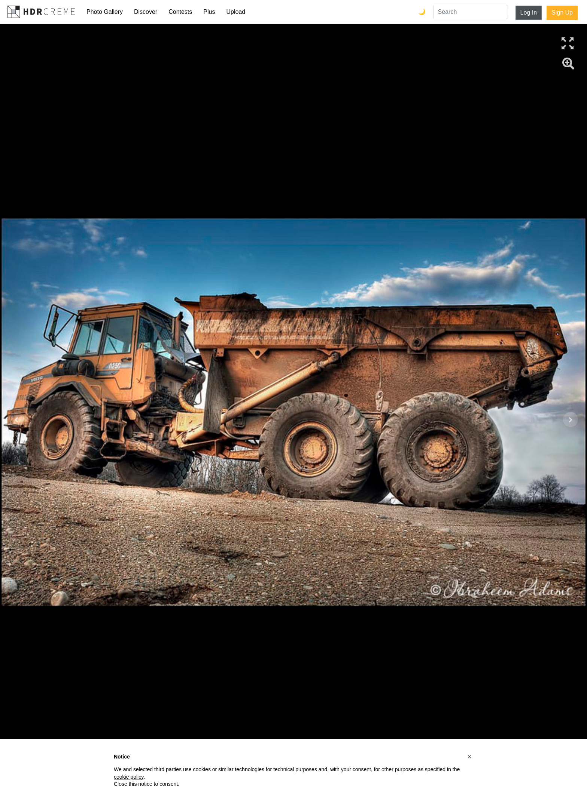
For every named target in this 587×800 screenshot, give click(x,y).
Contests (180, 12)
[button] (469, 757)
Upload (235, 12)
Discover (145, 12)
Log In (528, 12)
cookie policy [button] (128, 777)
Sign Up (562, 12)
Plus (209, 12)
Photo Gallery (104, 12)
